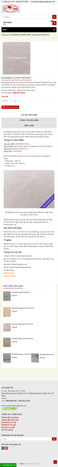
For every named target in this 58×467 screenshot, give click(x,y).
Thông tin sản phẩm (29, 120)
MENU (5, 30)
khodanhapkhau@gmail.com (43, 2)
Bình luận (29, 126)
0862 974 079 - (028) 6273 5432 (15, 2)
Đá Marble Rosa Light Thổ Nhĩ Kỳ (22, 338)
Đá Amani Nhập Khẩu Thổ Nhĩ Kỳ (22, 324)
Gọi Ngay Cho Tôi (8, 465)
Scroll (55, 462)
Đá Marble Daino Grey (47, 354)
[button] (29, 29)
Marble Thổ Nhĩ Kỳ (20, 149)
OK (54, 439)
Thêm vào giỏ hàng (11, 107)
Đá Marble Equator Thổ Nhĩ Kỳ (21, 354)
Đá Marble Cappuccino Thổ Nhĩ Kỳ (23, 308)
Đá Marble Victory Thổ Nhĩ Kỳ (15, 232)
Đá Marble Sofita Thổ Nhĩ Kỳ (21, 292)
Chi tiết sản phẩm (29, 115)
